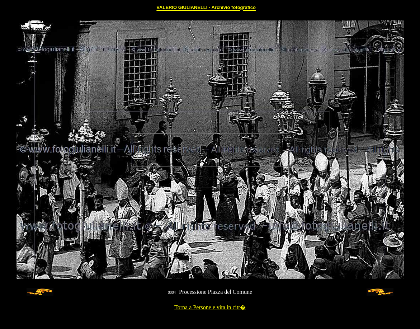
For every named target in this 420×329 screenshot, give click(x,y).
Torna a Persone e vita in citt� (210, 307)
